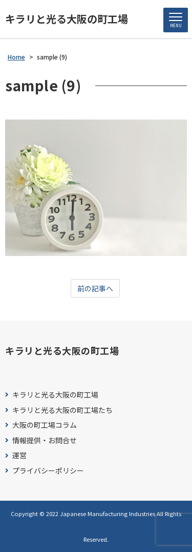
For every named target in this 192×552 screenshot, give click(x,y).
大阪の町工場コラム (44, 425)
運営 (19, 455)
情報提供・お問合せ (44, 440)
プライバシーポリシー (48, 471)
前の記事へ (95, 288)
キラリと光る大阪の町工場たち (62, 410)
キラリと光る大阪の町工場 (66, 19)
